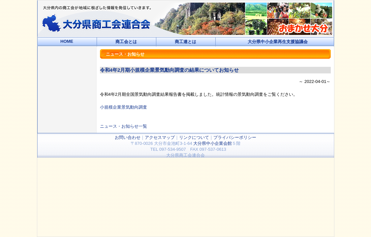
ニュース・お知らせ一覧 (123, 126)
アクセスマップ (160, 137)
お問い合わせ (127, 137)
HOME (66, 41)
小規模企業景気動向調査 (123, 107)
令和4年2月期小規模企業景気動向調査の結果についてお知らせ (169, 70)
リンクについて (194, 137)
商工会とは (126, 41)
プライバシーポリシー (234, 137)
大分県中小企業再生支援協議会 (278, 41)
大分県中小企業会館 (212, 143)
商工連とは (185, 41)
